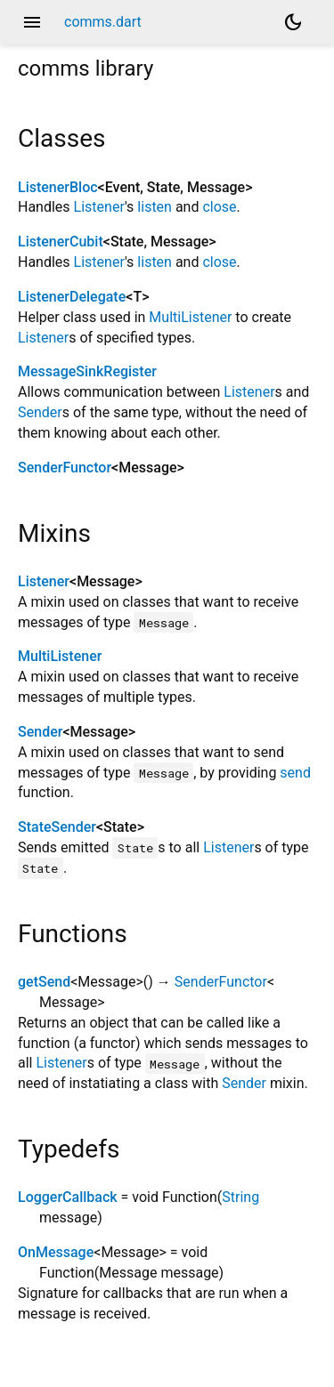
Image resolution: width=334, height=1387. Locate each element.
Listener (99, 206)
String (240, 1197)
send (295, 772)
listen (154, 206)
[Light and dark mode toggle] (293, 22)
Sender (40, 412)
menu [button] (32, 22)
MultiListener (190, 317)
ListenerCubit (60, 241)
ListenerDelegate (72, 296)
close (219, 206)
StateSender (57, 826)
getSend (44, 981)
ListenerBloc (58, 187)
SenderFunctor (64, 467)
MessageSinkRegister (87, 371)
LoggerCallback (68, 1197)
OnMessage (56, 1252)
